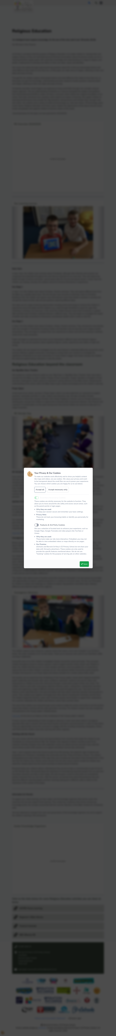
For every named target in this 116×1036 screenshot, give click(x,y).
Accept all (40, 489)
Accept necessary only (57, 489)
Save (84, 564)
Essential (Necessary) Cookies (53, 497)
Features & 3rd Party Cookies (52, 525)
